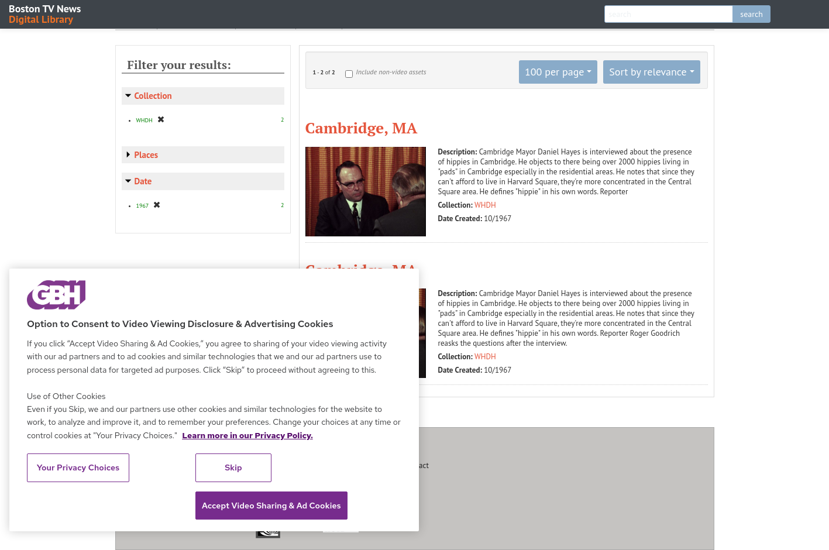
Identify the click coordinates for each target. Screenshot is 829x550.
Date (143, 181)
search (751, 14)
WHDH (485, 205)
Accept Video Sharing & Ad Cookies (271, 505)
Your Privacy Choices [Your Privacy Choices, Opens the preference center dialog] (78, 467)
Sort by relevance (647, 71)
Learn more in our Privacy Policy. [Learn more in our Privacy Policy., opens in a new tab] (247, 435)
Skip (233, 467)
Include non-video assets (391, 71)
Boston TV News (45, 13)
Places (147, 154)
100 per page (554, 71)
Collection (153, 95)
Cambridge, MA (361, 128)
